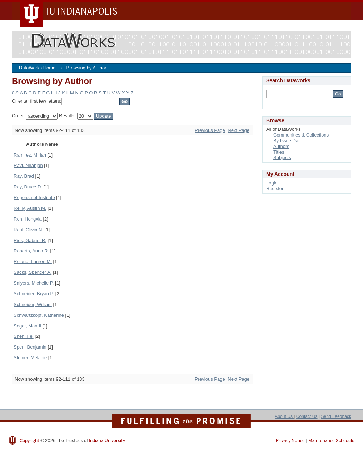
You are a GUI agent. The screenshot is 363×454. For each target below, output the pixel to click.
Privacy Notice (290, 441)
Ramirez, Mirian (30, 155)
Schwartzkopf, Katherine (39, 315)
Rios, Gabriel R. (30, 240)
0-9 (15, 92)
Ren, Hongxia (28, 219)
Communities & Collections (301, 135)
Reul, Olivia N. (28, 229)
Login (272, 183)
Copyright (29, 441)
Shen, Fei (24, 336)
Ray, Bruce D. (28, 186)
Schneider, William (33, 304)
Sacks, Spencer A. (32, 272)
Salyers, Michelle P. (34, 283)
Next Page (238, 130)
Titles (278, 152)
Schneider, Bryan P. (34, 293)
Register (274, 188)
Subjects (282, 157)
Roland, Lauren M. (33, 261)
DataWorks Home (37, 67)
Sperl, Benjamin (30, 347)
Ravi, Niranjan (28, 165)
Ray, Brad (24, 176)
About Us (284, 416)
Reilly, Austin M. (30, 208)
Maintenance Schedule (331, 441)
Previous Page (210, 130)
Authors (281, 146)
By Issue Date (287, 140)
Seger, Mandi (27, 326)
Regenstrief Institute (34, 197)
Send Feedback (336, 416)
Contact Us (307, 416)
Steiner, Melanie (30, 357)
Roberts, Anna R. (31, 250)
